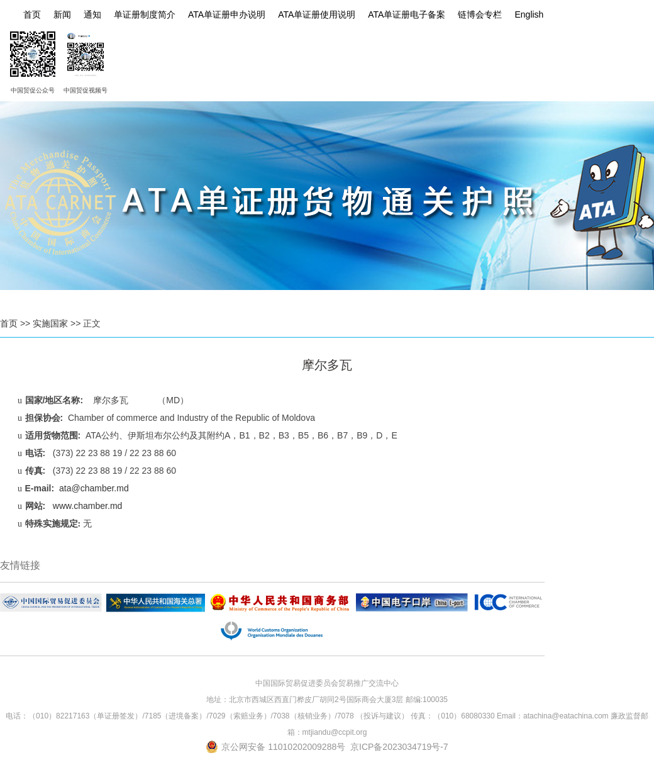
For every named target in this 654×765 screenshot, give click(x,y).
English (528, 14)
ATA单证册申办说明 (226, 14)
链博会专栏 (480, 14)
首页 (32, 14)
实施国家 (50, 323)
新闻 (62, 14)
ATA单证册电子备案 (406, 14)
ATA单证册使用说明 (316, 14)
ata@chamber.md (94, 488)
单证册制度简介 (144, 14)
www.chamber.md (87, 506)
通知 (92, 14)
